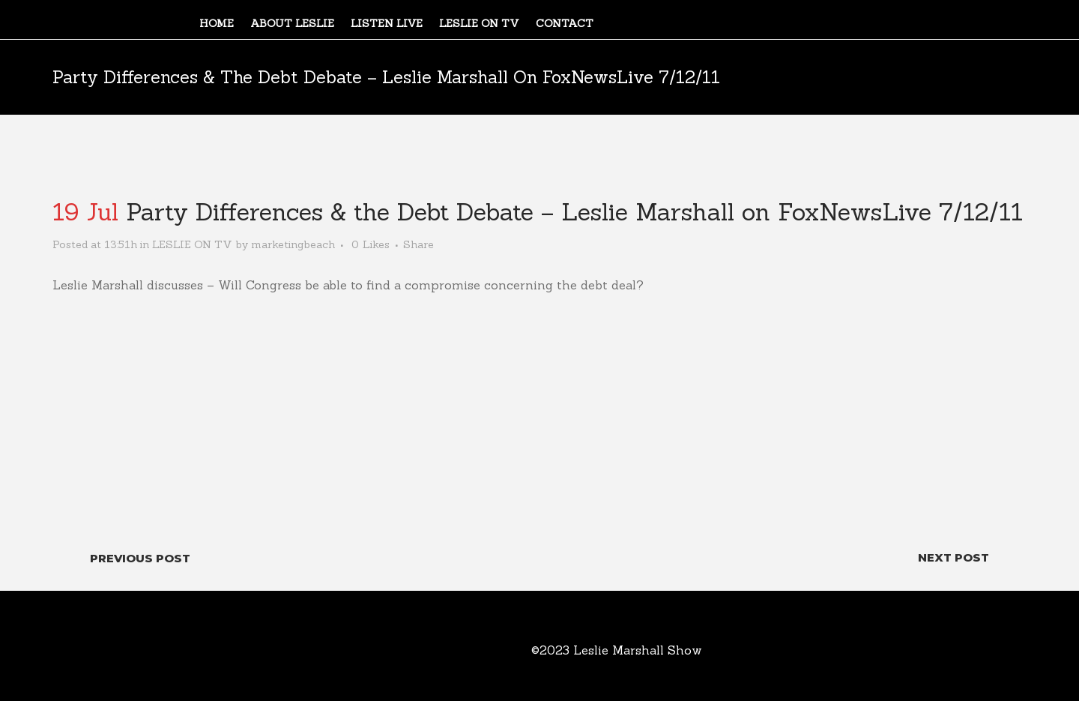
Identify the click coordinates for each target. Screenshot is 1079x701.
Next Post (953, 557)
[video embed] (539, 409)
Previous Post (140, 558)
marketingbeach (293, 244)
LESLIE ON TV (192, 244)
